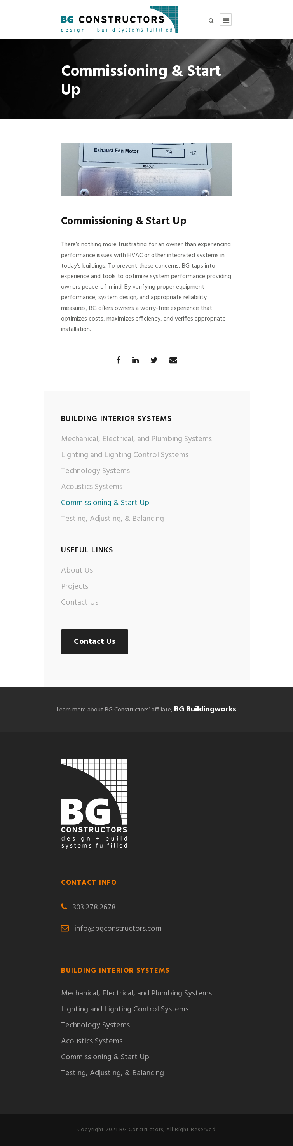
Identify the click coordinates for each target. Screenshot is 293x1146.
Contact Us (79, 602)
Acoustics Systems (91, 487)
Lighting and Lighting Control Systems (124, 455)
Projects (74, 586)
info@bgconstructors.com (118, 929)
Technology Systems (95, 471)
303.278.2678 (94, 907)
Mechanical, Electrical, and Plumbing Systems (136, 439)
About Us (77, 570)
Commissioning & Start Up (105, 503)
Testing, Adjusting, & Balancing (112, 519)
